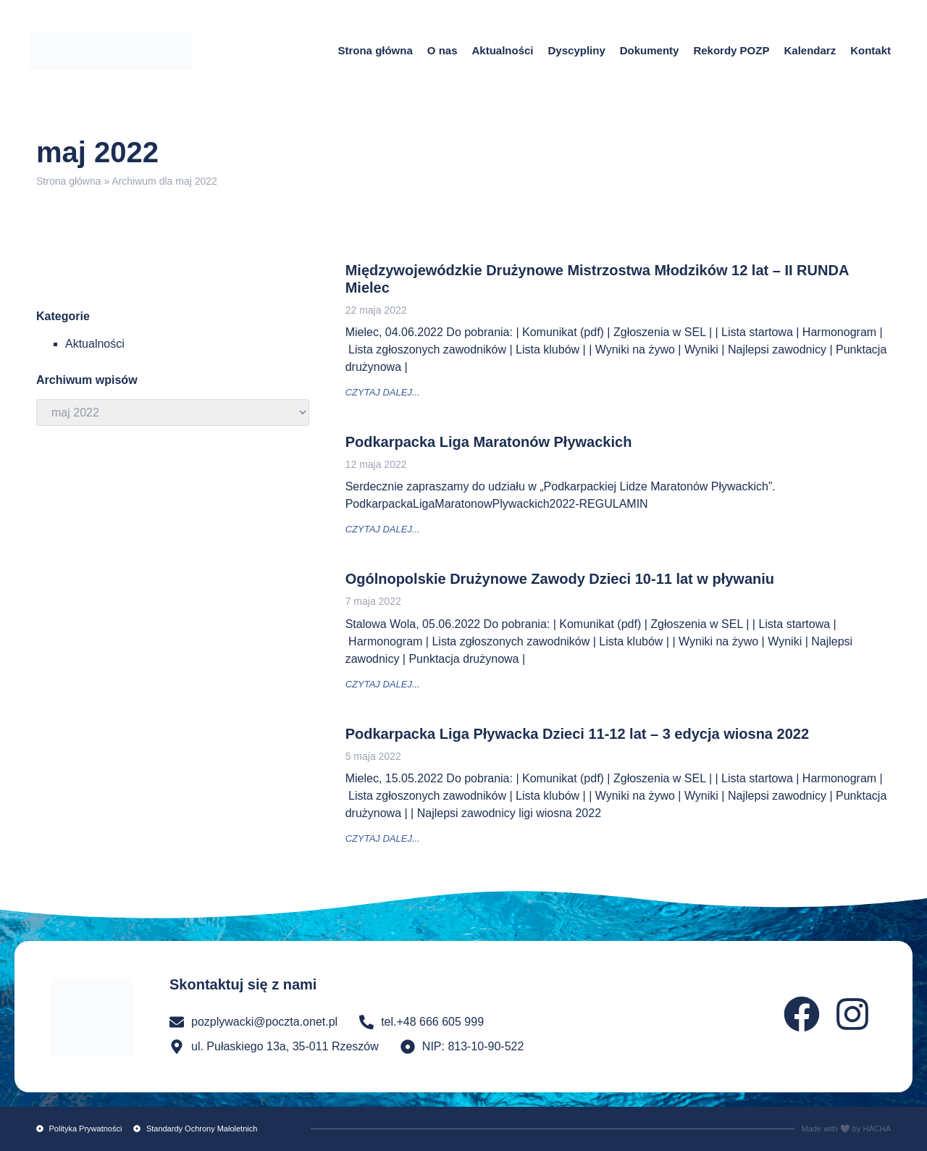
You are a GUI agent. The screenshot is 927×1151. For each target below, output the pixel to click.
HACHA (877, 1128)
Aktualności (502, 50)
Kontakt (870, 50)
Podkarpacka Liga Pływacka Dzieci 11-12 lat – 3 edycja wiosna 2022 (577, 734)
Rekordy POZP (731, 50)
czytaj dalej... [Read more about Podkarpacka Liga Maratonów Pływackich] (382, 529)
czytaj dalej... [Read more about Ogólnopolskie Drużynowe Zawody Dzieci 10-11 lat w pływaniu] (382, 684)
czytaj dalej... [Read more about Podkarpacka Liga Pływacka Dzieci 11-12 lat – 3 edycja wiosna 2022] (382, 838)
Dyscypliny (576, 50)
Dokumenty (649, 50)
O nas (442, 50)
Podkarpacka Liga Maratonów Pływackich (488, 442)
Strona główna (374, 50)
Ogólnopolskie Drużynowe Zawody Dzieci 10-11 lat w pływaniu (559, 579)
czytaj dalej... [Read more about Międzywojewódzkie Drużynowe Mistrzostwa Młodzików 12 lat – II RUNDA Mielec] (382, 392)
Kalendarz (810, 50)
